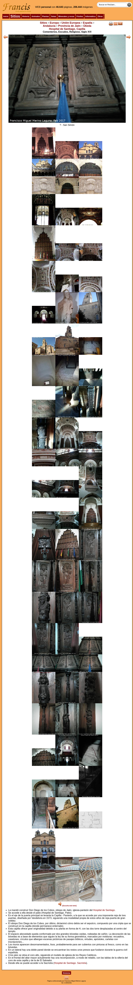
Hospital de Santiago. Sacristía (70, 963)
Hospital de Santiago (104, 910)
